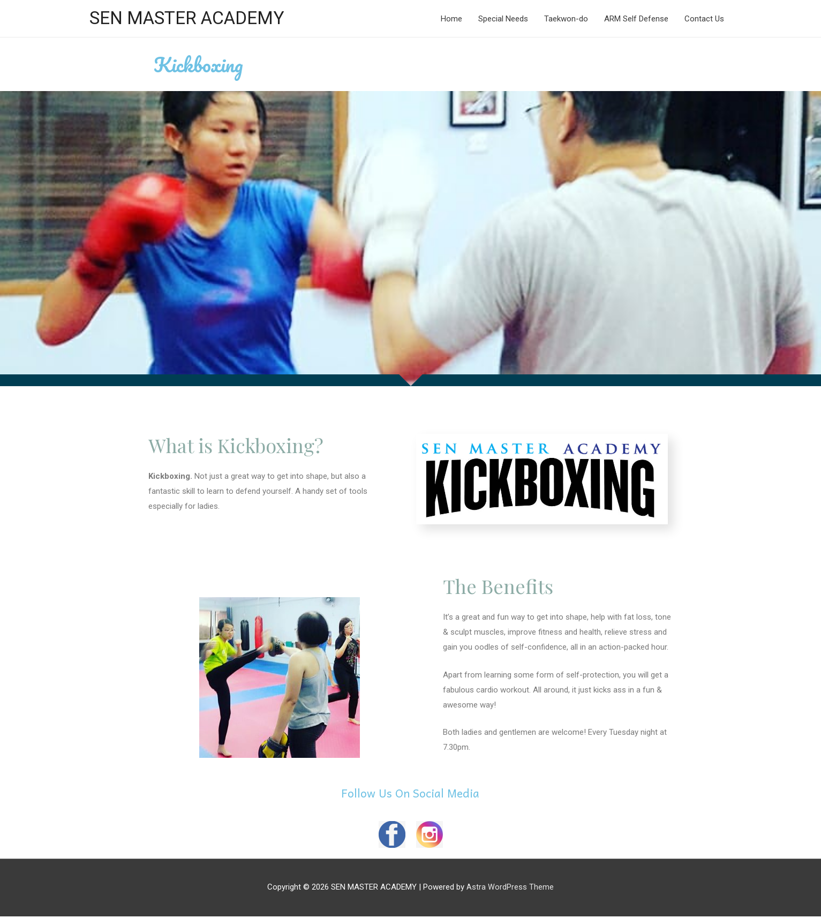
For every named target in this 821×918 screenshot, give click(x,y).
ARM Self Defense (636, 19)
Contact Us (704, 19)
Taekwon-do (566, 19)
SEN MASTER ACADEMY (192, 19)
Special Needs (503, 19)
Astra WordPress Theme (510, 888)
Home (451, 19)
